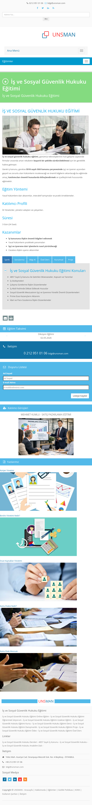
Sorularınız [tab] (20, 259)
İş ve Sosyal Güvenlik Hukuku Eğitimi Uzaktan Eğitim (47, 720)
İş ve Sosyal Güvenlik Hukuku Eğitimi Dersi (52, 723)
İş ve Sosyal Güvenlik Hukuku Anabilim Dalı (22, 745)
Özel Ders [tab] (44, 259)
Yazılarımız (13, 462)
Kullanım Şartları (10, 794)
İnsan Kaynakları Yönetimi (38, 580)
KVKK (77, 789)
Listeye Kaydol (80, 395)
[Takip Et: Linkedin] (15, 779)
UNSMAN (18, 789)
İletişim (23, 794)
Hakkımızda (40, 789)
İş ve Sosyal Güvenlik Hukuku (73, 742)
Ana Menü (13, 50)
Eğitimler (7, 61)
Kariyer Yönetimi (38, 490)
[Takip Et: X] (43, 8)
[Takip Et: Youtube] (20, 779)
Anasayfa (28, 789)
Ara (46, 19)
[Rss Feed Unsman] (53, 8)
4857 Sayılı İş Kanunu (48, 742)
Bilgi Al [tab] (32, 259)
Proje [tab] (70, 259)
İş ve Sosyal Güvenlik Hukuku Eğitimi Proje (58, 727)
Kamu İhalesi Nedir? (38, 625)
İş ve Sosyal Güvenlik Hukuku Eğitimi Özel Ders (60, 730)
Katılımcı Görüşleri (18, 408)
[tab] (7, 259)
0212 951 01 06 (36, 3)
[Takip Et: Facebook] (37, 8)
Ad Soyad (7, 373)
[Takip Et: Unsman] (48, 8)
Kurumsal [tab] (58, 259)
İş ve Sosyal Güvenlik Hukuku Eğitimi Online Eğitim (25, 716)
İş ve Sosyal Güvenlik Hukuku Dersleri (19, 742)
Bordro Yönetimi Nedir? (38, 535)
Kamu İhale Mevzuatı (38, 671)
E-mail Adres (9, 382)
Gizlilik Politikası (65, 789)
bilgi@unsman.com (56, 3)
